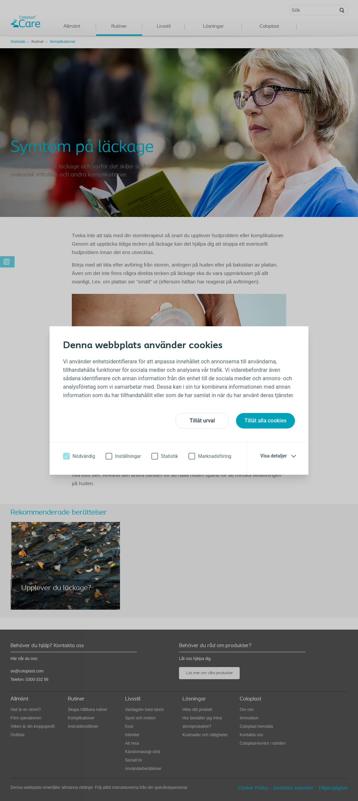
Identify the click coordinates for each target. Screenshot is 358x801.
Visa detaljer (273, 456)
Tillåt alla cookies (265, 420)
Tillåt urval (202, 420)
